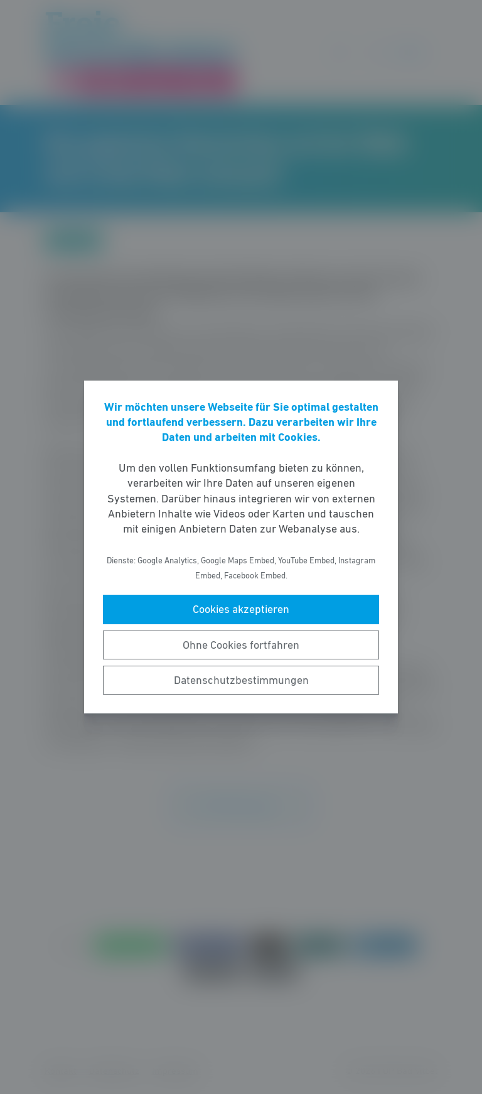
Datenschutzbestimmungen (241, 680)
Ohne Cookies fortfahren (241, 645)
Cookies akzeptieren (241, 609)
